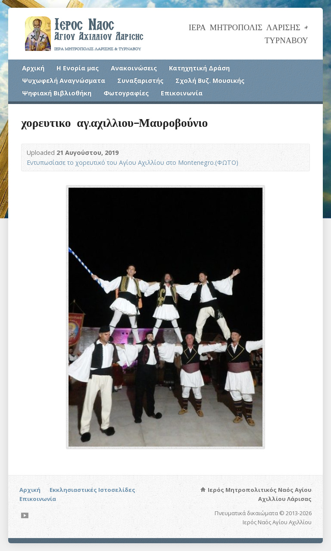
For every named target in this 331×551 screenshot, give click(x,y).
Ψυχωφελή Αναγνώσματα (63, 80)
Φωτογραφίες (126, 93)
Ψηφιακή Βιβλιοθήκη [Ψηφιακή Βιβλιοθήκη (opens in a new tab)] (56, 93)
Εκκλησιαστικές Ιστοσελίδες (92, 490)
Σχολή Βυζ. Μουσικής (209, 80)
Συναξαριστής (140, 80)
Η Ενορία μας (77, 68)
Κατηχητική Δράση (199, 68)
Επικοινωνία (182, 93)
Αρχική (33, 68)
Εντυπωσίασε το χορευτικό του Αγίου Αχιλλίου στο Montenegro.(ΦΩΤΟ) (132, 162)
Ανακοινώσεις (134, 68)
